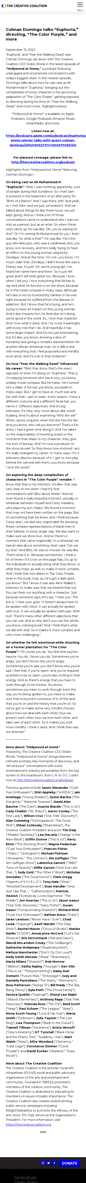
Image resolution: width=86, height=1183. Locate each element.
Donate (69, 1163)
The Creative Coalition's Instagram (42, 1163)
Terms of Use (25, 1177)
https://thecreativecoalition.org (28, 1124)
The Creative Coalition (25, 5)
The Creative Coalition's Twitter (48, 1163)
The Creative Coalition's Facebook (54, 1163)
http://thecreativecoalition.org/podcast (44, 780)
